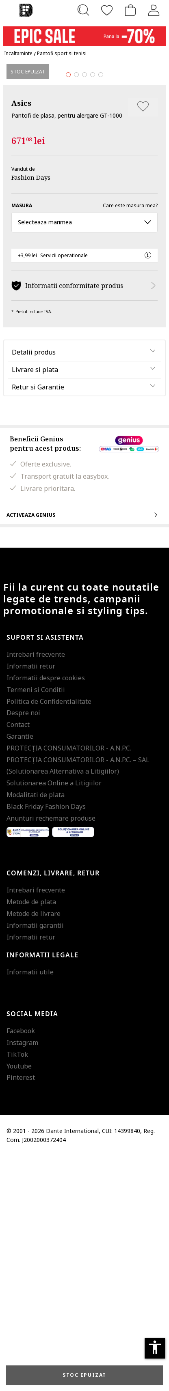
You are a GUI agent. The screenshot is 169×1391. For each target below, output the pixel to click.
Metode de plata (31, 1137)
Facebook (20, 1266)
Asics (21, 338)
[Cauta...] (83, 10)
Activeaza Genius (84, 750)
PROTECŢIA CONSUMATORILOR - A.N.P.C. (68, 983)
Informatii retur (30, 901)
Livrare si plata (35, 604)
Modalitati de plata (35, 1030)
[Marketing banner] (84, 32)
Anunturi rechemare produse (50, 1053)
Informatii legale (42, 1190)
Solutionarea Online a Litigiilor (54, 1018)
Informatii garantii (35, 1160)
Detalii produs (34, 587)
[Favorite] (107, 10)
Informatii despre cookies (45, 913)
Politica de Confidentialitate (48, 936)
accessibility (155, 1347)
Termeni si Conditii (35, 924)
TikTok (17, 1289)
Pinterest (20, 1312)
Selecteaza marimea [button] (84, 457)
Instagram (22, 1277)
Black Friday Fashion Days (46, 1041)
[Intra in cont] (154, 10)
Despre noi (23, 948)
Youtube (19, 1301)
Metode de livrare (33, 1148)
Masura (21, 440)
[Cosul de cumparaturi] (130, 10)
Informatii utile (30, 1207)
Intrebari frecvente (35, 889)
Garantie (19, 971)
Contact (18, 959)
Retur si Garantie (38, 622)
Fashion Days (30, 412)
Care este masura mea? (130, 440)
